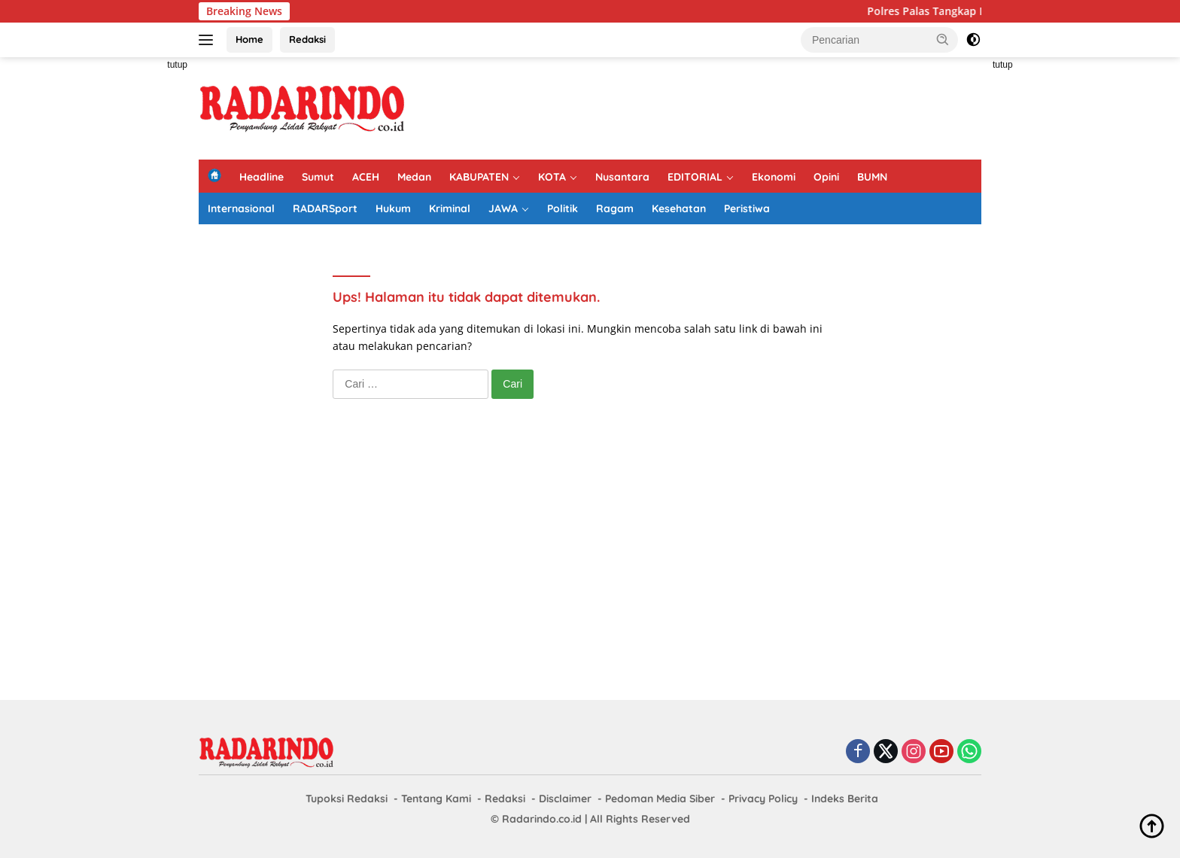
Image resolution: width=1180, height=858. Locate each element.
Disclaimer (565, 798)
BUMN (872, 177)
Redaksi (307, 39)
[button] (943, 39)
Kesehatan (679, 208)
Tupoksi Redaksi (347, 798)
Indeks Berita (844, 798)
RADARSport (325, 208)
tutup (177, 64)
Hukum (393, 208)
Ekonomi (773, 177)
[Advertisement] (131, 283)
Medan (414, 177)
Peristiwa (747, 208)
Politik (562, 208)
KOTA (552, 177)
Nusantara (622, 177)
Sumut (318, 177)
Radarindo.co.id (542, 819)
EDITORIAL (695, 177)
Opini (826, 177)
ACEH (365, 177)
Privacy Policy (763, 798)
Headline (261, 177)
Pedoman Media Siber (660, 798)
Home (249, 39)
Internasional (241, 208)
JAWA (503, 208)
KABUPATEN (479, 177)
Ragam (615, 208)
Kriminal (449, 208)
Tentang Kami (436, 798)
